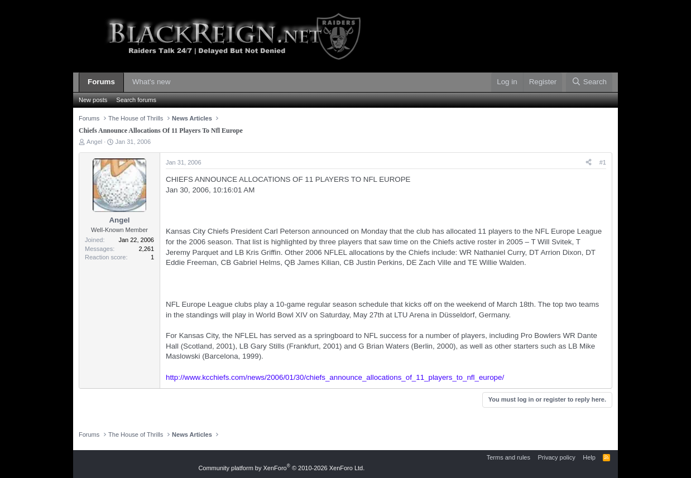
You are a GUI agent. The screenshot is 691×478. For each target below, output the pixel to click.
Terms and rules (508, 457)
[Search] (589, 82)
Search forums (136, 99)
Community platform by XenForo (281, 468)
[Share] (589, 162)
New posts (93, 99)
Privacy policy (556, 457)
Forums (101, 82)
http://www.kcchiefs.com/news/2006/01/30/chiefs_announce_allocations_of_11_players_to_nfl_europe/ (335, 377)
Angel (94, 141)
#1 (602, 162)
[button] (178, 82)
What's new (151, 82)
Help (589, 457)
